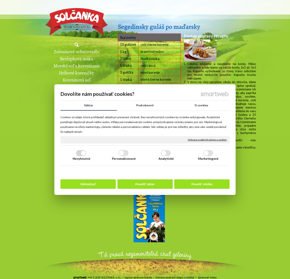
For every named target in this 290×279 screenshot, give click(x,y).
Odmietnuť (88, 184)
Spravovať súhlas (207, 277)
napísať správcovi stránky (138, 277)
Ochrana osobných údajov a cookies (207, 139)
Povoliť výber (145, 184)
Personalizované (124, 158)
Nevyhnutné (82, 158)
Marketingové (208, 158)
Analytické (166, 158)
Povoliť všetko (202, 184)
